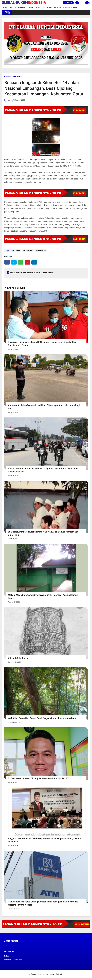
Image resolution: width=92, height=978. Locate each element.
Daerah (13, 7)
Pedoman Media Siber (13, 960)
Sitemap (68, 2)
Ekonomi (57, 7)
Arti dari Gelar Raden (18, 658)
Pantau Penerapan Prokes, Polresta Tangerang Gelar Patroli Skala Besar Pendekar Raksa (43, 470)
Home (5, 7)
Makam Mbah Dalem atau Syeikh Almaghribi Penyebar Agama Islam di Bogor (43, 596)
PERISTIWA (18, 76)
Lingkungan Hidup (70, 7)
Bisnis (49, 7)
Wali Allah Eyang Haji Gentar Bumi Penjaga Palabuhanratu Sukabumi (42, 718)
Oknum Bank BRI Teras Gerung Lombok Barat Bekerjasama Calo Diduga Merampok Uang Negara (43, 903)
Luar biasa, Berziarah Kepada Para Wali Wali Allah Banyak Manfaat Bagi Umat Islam (43, 533)
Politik (30, 7)
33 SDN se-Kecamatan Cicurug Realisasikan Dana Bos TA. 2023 (39, 778)
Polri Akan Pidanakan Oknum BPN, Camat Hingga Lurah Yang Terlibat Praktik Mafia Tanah (42, 343)
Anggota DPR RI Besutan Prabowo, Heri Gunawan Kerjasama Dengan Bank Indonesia (44, 840)
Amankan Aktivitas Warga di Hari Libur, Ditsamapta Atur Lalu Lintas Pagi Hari (44, 407)
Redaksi (7, 956)
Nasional (21, 7)
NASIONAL (28, 251)
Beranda (7, 76)
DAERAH (16, 251)
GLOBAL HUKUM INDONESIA (52, 974)
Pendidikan (40, 7)
